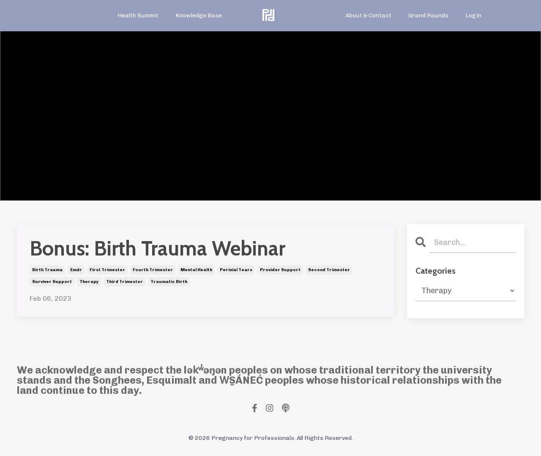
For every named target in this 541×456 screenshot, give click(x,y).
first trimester (107, 269)
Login (473, 15)
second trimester (329, 269)
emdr (76, 269)
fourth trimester (153, 269)
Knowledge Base (198, 15)
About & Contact (368, 15)
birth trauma (47, 269)
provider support (280, 269)
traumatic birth (168, 281)
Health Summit (137, 15)
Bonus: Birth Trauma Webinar (157, 248)
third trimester (124, 281)
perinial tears (236, 269)
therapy (88, 281)
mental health (196, 269)
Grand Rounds (428, 15)
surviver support (52, 281)
